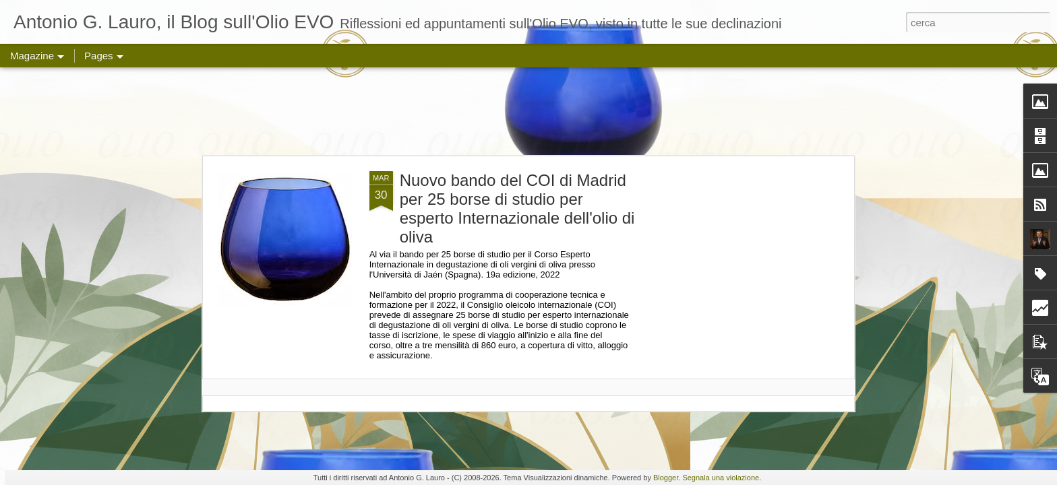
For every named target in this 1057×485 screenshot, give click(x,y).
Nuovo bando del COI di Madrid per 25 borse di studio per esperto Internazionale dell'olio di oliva (517, 208)
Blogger (665, 478)
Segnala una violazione (720, 478)
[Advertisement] (528, 111)
